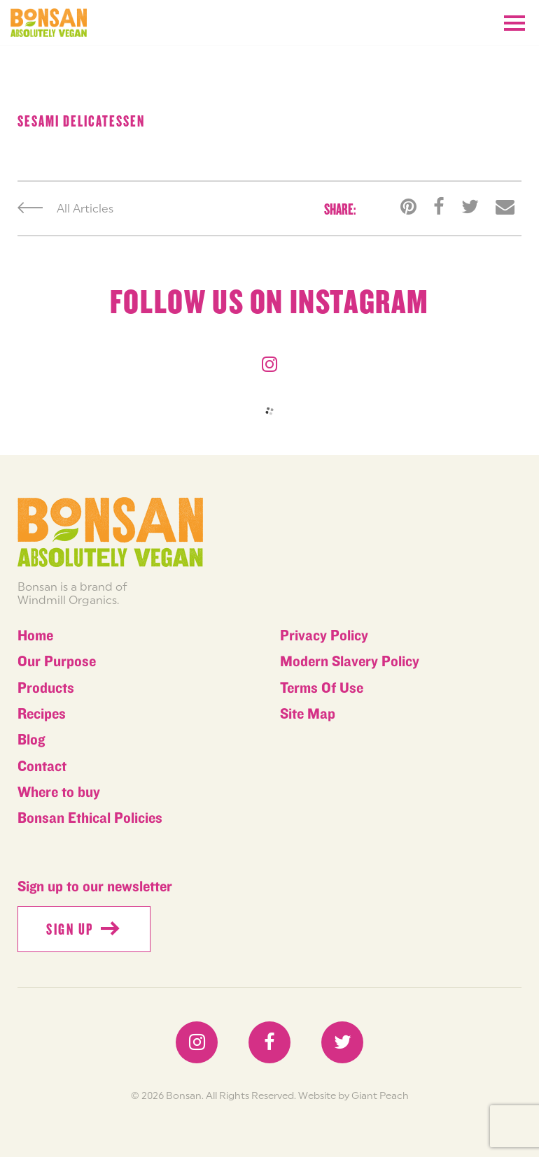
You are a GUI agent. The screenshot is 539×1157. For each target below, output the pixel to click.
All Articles (65, 208)
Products (46, 688)
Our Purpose (57, 661)
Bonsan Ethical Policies (90, 818)
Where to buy (59, 792)
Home (35, 636)
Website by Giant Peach (353, 1095)
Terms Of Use (321, 688)
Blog (31, 740)
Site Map (307, 714)
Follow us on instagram (269, 303)
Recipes (42, 714)
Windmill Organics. (68, 600)
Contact (42, 766)
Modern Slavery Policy (349, 661)
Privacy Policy (324, 636)
